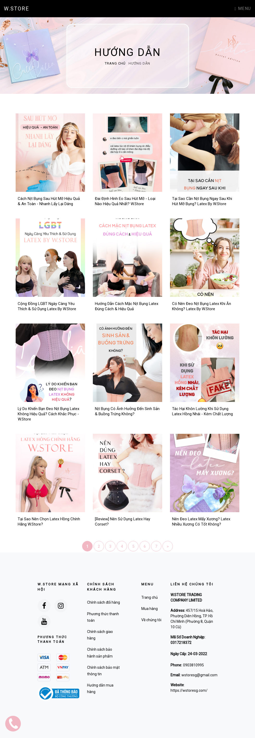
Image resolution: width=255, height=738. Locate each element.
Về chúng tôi (151, 620)
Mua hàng (149, 609)
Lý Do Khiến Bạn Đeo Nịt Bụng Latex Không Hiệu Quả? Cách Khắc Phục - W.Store (48, 414)
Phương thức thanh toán (103, 617)
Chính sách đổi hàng (103, 602)
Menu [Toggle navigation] (243, 8)
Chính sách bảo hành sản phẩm (100, 652)
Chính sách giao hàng (100, 635)
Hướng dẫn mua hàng (100, 688)
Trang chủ (115, 63)
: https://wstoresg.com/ (189, 688)
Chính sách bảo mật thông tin (103, 670)
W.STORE (16, 8)
